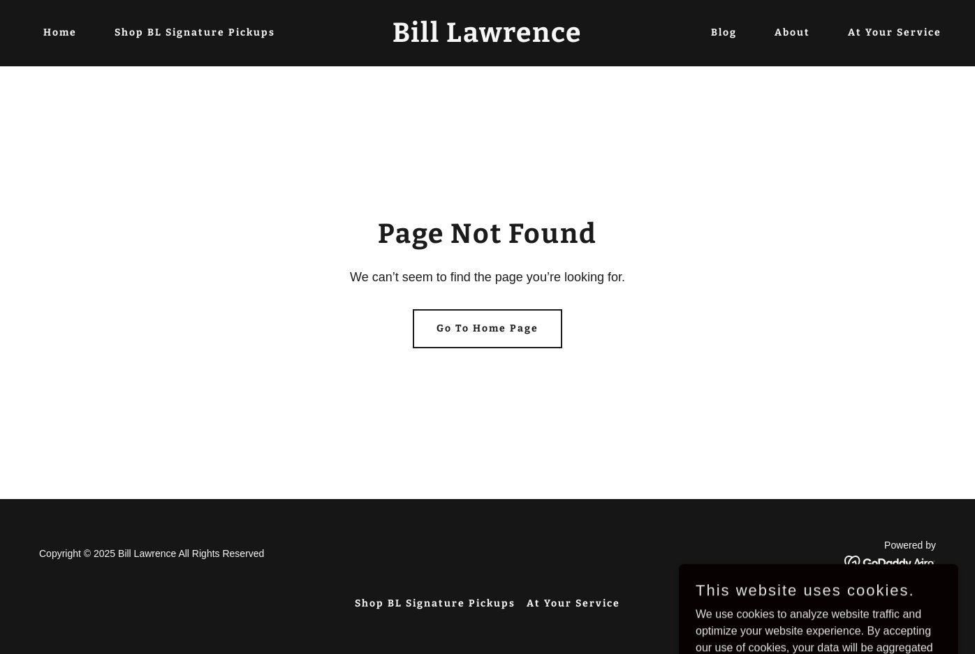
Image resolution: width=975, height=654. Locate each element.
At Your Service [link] (894, 32)
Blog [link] (724, 32)
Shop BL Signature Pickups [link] (195, 32)
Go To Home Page (487, 328)
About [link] (792, 32)
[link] (487, 38)
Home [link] (60, 32)
